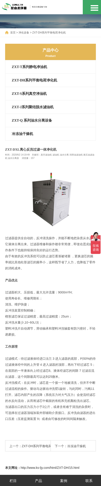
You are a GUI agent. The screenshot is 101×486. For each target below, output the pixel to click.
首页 (13, 32)
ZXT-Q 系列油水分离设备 (32, 120)
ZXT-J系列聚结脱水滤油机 (33, 107)
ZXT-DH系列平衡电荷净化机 (49, 32)
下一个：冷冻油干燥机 (70, 446)
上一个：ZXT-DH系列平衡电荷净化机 (29, 446)
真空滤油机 (46, 155)
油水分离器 (13, 158)
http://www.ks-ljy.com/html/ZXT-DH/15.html (50, 467)
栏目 (13, 481)
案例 (63, 481)
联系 (89, 481)
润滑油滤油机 (76, 155)
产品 (38, 481)
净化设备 (23, 32)
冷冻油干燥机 (22, 134)
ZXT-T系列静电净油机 (29, 67)
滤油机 (56, 155)
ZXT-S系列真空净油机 (29, 94)
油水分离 (64, 155)
